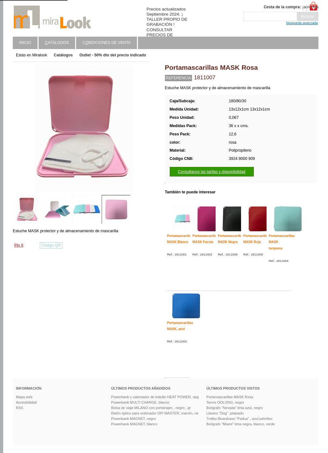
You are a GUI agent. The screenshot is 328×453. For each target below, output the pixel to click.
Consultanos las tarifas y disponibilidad (212, 171)
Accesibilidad (26, 402)
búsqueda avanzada (302, 23)
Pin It (18, 245)
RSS (19, 408)
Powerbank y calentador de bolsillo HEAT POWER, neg (155, 397)
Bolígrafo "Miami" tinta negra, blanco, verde (240, 424)
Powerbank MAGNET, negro (133, 419)
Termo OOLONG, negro (225, 402)
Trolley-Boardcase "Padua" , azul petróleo (239, 419)
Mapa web (24, 397)
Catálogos (63, 55)
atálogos (57, 42)
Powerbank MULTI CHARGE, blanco (140, 402)
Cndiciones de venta (106, 42)
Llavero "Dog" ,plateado (225, 413)
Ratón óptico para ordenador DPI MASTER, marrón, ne (154, 413)
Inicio (25, 42)
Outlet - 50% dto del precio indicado (112, 55)
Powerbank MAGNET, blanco (134, 424)
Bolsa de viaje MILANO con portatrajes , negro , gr (151, 408)
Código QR (51, 245)
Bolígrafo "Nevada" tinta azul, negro (234, 408)
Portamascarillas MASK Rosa (229, 397)
